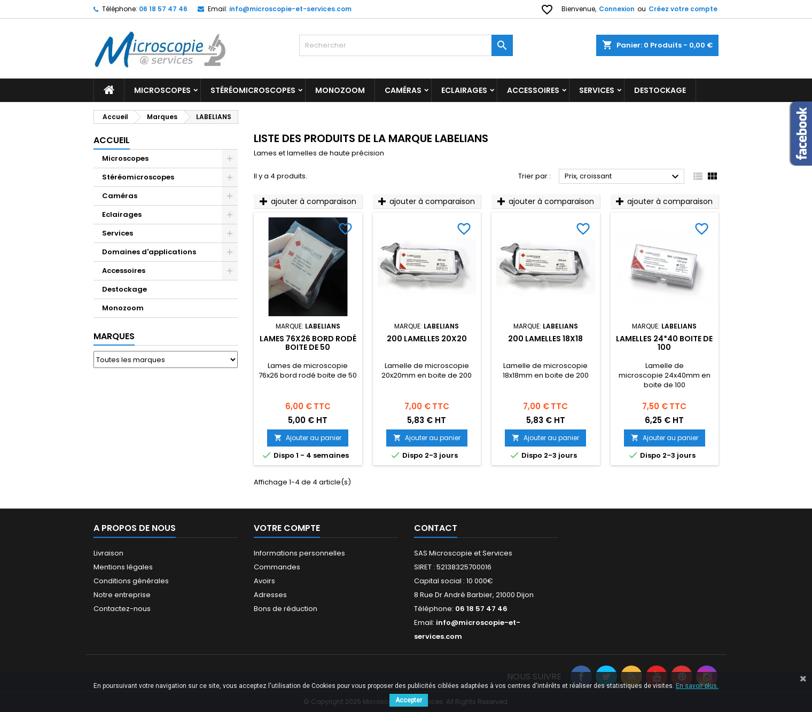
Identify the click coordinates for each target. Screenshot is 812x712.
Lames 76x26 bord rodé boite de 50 (308, 343)
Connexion (617, 8)
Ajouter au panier (307, 437)
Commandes (277, 567)
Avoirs (264, 581)
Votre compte (287, 528)
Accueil (111, 140)
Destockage (660, 90)
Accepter (408, 700)
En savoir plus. (697, 686)
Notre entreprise (122, 595)
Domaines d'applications (149, 252)
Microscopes (162, 90)
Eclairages (464, 90)
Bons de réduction (285, 609)
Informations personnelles (299, 553)
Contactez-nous (122, 609)
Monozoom (340, 90)
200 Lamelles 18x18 (545, 338)
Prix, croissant (623, 176)
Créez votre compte (683, 8)
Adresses (270, 595)
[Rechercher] (406, 45)
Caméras (403, 90)
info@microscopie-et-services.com (290, 8)
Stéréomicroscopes (252, 90)
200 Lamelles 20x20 (427, 338)
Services (596, 90)
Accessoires (533, 90)
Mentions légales (123, 567)
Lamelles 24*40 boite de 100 (664, 343)
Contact (435, 528)
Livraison (108, 553)
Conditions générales (131, 581)
